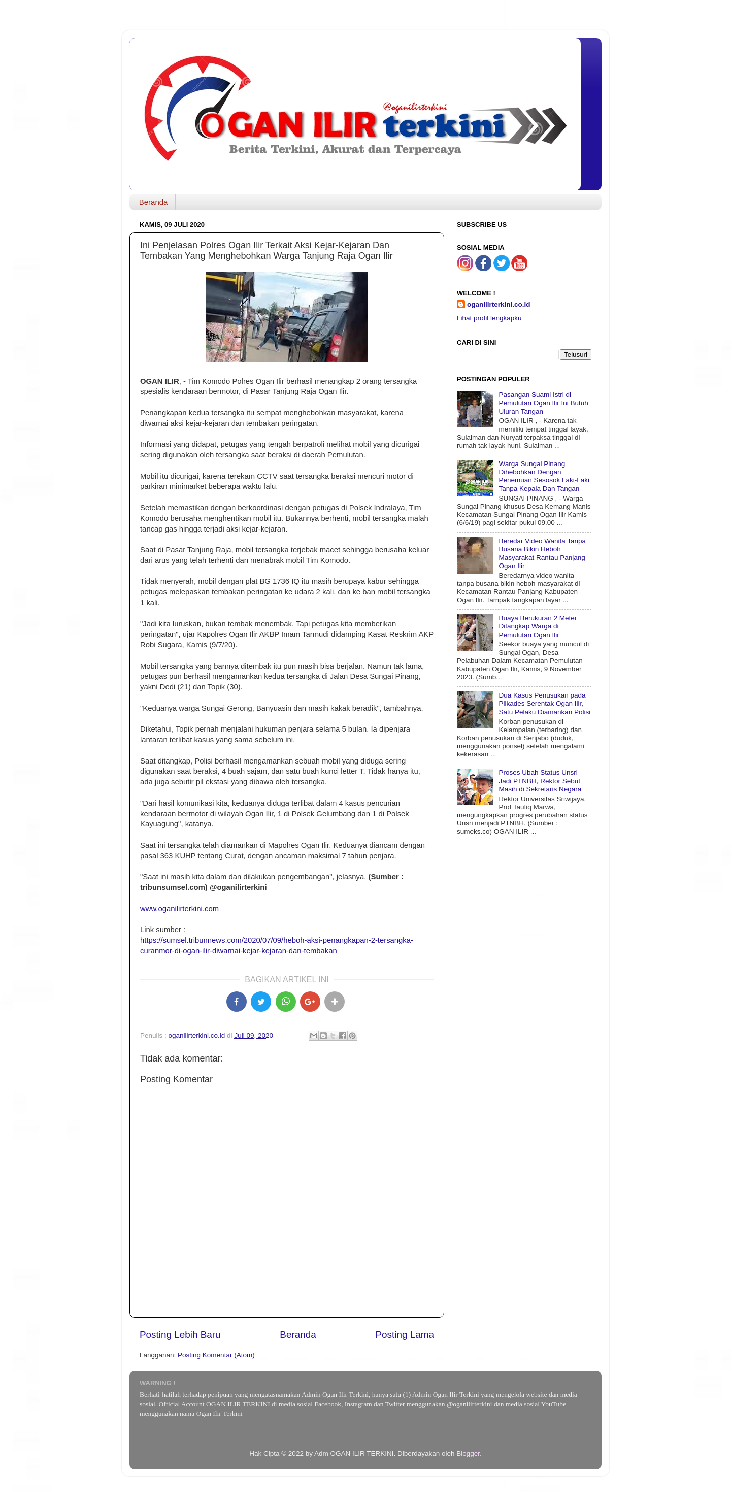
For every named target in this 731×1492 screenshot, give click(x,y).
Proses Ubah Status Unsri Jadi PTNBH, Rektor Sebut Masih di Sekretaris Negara (540, 780)
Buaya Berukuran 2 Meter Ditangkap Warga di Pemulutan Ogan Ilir (538, 626)
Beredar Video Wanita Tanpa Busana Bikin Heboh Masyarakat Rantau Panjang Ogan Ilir (542, 553)
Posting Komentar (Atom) (216, 1355)
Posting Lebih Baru (180, 1334)
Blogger (468, 1453)
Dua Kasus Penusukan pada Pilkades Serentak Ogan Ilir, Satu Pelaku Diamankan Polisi (544, 703)
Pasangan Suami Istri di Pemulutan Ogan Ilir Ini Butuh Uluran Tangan (543, 403)
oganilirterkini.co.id (498, 304)
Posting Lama (404, 1334)
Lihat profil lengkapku (489, 318)
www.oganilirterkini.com (179, 909)
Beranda (153, 201)
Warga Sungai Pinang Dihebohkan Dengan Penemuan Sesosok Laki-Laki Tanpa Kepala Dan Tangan (544, 476)
